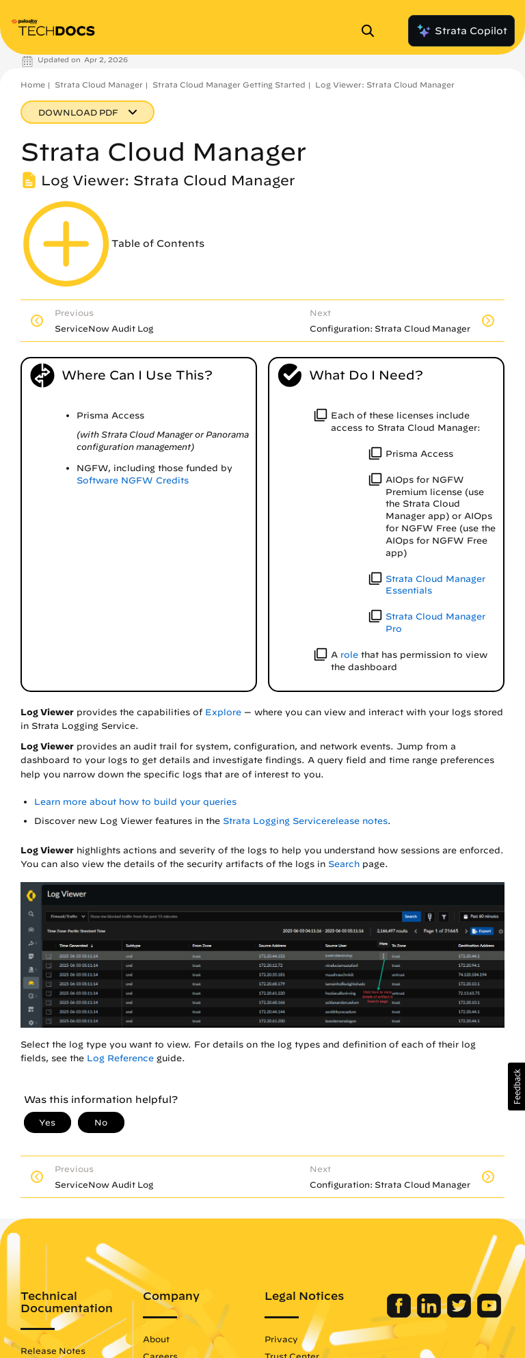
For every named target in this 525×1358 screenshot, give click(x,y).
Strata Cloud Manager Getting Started (229, 84)
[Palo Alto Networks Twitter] (460, 1314)
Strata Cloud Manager (99, 84)
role (349, 655)
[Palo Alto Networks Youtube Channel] (489, 1314)
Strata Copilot (461, 31)
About (156, 1339)
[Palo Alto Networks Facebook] (400, 1314)
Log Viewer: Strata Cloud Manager (385, 84)
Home (33, 84)
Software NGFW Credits (133, 480)
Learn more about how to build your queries (135, 802)
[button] (516, 1086)
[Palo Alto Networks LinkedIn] (430, 1314)
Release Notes (53, 1350)
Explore (223, 712)
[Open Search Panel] (372, 31)
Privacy (281, 1339)
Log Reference (120, 1058)
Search (344, 864)
